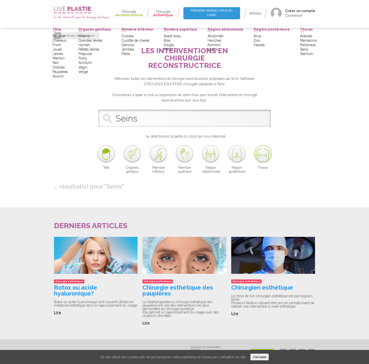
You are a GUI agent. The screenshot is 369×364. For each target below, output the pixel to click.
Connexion (293, 15)
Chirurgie (129, 13)
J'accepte (259, 357)
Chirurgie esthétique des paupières (177, 290)
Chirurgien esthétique (262, 287)
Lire (57, 312)
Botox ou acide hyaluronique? (75, 290)
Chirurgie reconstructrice (79, 36)
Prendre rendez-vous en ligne (211, 13)
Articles (255, 13)
